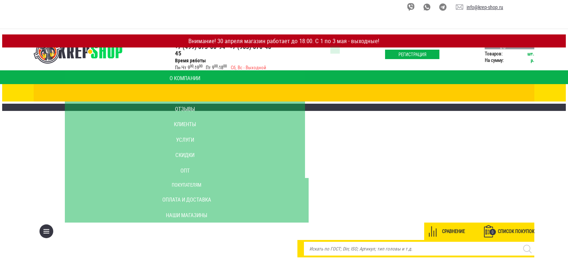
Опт (336, 77)
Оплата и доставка (429, 77)
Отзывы (169, 77)
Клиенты (211, 77)
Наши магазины (478, 77)
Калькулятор (127, 77)
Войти (394, 41)
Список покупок (480, 93)
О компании (86, 77)
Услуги (252, 77)
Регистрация (395, 54)
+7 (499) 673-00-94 (223, 46)
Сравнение (422, 93)
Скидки (294, 77)
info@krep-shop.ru (485, 7)
